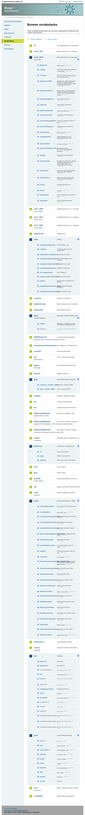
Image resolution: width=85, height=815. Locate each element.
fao (35, 357)
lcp (35, 487)
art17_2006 (38, 209)
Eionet (13, 17)
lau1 (35, 467)
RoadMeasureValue (46, 613)
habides (37, 396)
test (35, 656)
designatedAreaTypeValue (48, 254)
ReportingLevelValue (47, 607)
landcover (38, 446)
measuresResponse (46, 126)
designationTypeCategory (48, 258)
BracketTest (44, 665)
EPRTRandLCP (40, 337)
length (42, 759)
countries (43, 75)
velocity (42, 777)
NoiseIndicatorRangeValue (48, 568)
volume (42, 781)
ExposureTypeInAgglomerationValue (48, 534)
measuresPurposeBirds (48, 121)
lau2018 (37, 479)
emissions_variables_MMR (48, 385)
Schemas (7, 37)
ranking (42, 155)
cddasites (43, 249)
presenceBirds (45, 144)
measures (43, 105)
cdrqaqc (42, 69)
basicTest (43, 661)
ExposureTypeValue (46, 539)
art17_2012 (38, 217)
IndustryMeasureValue (47, 545)
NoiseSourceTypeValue (48, 585)
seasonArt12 (44, 170)
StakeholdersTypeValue (48, 619)
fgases (37, 365)
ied (35, 407)
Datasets (7, 25)
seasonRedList (45, 177)
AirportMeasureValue (47, 506)
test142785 (43, 698)
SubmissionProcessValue (48, 629)
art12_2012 (38, 51)
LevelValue (43, 557)
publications (39, 642)
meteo (42, 763)
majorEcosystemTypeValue (48, 276)
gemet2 (37, 373)
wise (36, 788)
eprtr (36, 316)
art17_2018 (38, 225)
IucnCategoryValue (46, 272)
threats (42, 184)
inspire (37, 438)
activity (42, 323)
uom (36, 735)
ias (35, 402)
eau (41, 674)
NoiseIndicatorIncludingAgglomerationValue (48, 561)
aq (35, 45)
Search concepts (52, 39)
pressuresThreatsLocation (48, 148)
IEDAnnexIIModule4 (42, 430)
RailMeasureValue (46, 601)
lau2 (35, 473)
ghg (35, 379)
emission (43, 754)
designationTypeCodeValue (48, 264)
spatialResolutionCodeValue (48, 291)
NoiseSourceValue (46, 591)
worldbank (38, 796)
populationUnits (45, 137)
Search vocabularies (36, 39)
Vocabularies (9, 41)
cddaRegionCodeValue (47, 245)
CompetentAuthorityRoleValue (48, 516)
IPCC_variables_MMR (47, 389)
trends (42, 190)
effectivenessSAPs (46, 91)
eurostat (37, 351)
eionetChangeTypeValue (48, 268)
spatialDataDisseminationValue (48, 286)
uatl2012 (43, 460)
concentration (44, 750)
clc (41, 452)
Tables (6, 29)
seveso (37, 648)
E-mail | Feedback (10, 808)
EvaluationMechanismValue (48, 528)
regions (42, 281)
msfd (36, 493)
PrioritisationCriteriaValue (48, 596)
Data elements (9, 33)
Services (7, 45)
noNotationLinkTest (46, 689)
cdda (36, 239)
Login (63, 1)
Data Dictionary (20, 17)
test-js (42, 693)
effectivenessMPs (46, 81)
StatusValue (44, 624)
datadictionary (40, 304)
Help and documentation (12, 21)
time (41, 772)
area (41, 745)
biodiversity (39, 234)
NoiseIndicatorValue (46, 574)
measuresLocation (46, 115)
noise (36, 501)
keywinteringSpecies (47, 99)
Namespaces (8, 49)
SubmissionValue (46, 635)
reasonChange (45, 161)
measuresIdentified (46, 110)
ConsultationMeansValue (48, 522)
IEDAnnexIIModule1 (42, 413)
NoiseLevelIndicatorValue (48, 580)
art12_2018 (38, 57)
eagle (42, 456)
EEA (13, 1)
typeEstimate (44, 195)
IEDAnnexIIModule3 (42, 422)
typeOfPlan (43, 200)
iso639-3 (43, 551)
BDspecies (43, 65)
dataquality (38, 310)
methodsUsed (44, 132)
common (37, 298)
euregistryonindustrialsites (45, 345)
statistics (43, 768)
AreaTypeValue (45, 512)
